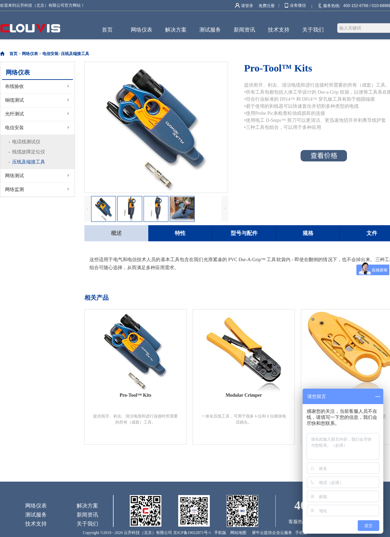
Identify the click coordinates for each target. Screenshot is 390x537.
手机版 (219, 532)
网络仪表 (30, 53)
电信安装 (50, 53)
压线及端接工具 (75, 53)
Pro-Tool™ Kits (136, 395)
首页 (107, 30)
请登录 (247, 5)
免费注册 (267, 5)
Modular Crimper (244, 395)
